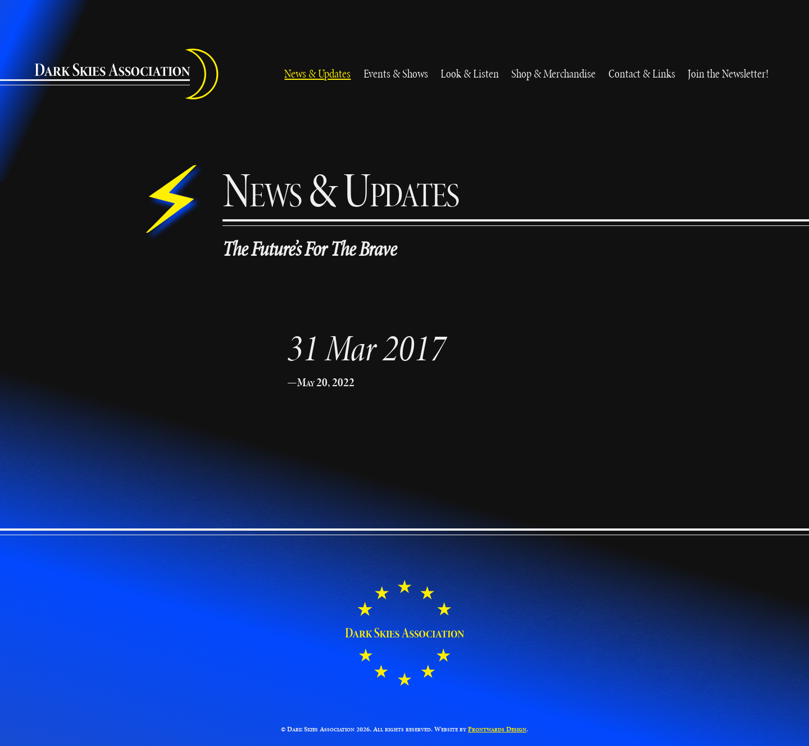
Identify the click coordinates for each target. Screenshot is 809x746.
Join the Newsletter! (728, 73)
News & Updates (317, 73)
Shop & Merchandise (553, 73)
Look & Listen (469, 73)
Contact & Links (641, 73)
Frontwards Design (497, 729)
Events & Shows (395, 73)
